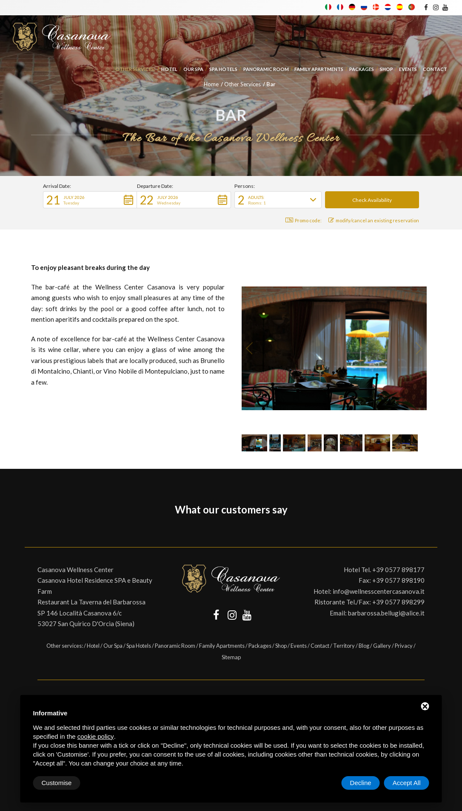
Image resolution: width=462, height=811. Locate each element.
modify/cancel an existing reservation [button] (373, 220)
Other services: (135, 69)
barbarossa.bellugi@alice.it (386, 613)
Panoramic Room (266, 69)
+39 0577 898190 (398, 580)
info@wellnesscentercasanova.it (379, 591)
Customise (57, 782)
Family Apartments (318, 69)
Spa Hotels (223, 69)
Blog (364, 645)
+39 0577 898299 (398, 602)
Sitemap (231, 657)
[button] (90, 199)
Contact (435, 69)
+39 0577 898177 (398, 569)
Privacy (404, 645)
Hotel (169, 69)
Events (408, 69)
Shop (386, 69)
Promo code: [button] (303, 220)
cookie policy (95, 736)
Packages (361, 69)
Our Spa (193, 69)
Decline (360, 782)
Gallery (382, 645)
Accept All (407, 782)
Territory (344, 645)
